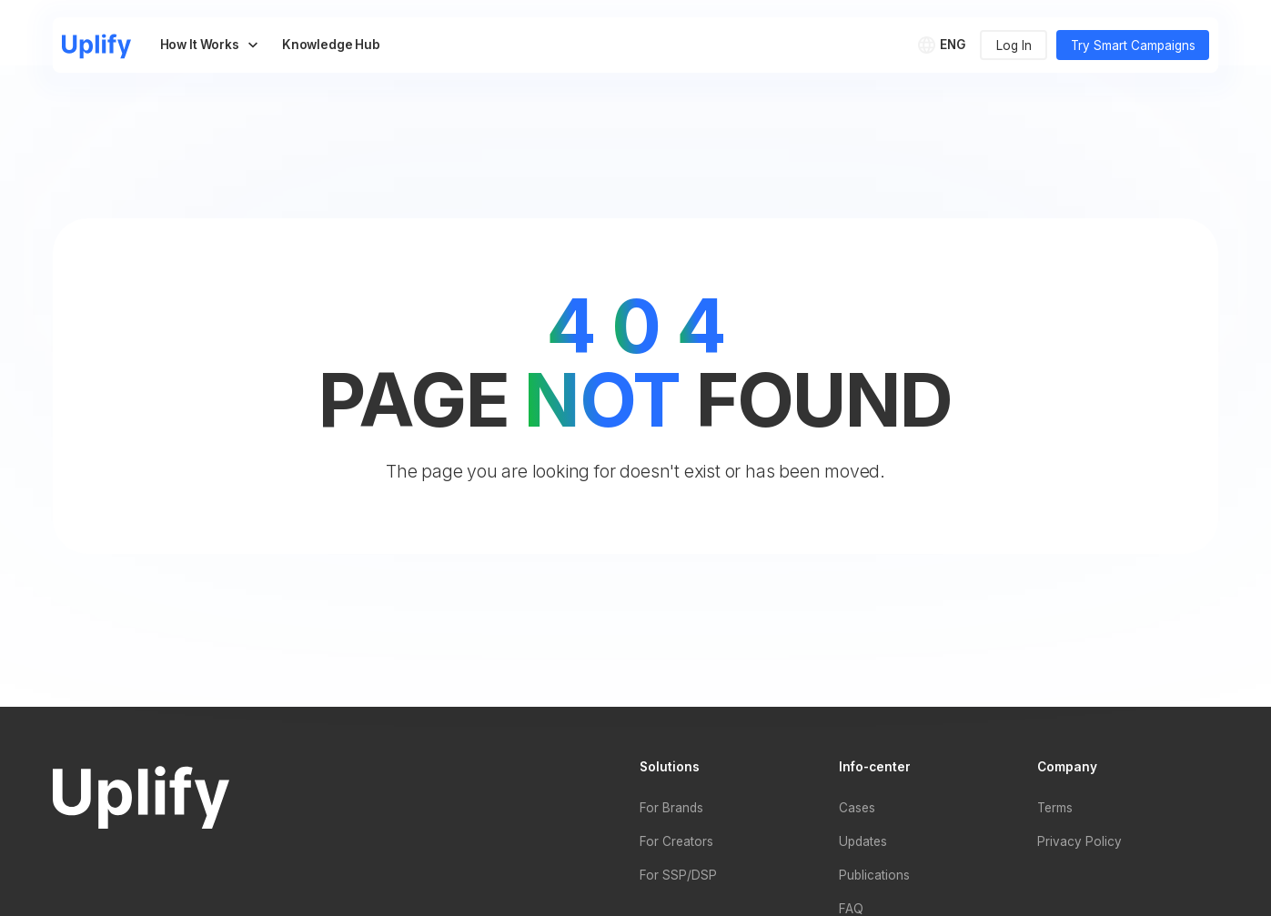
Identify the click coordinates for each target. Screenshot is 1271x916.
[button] (945, 45)
